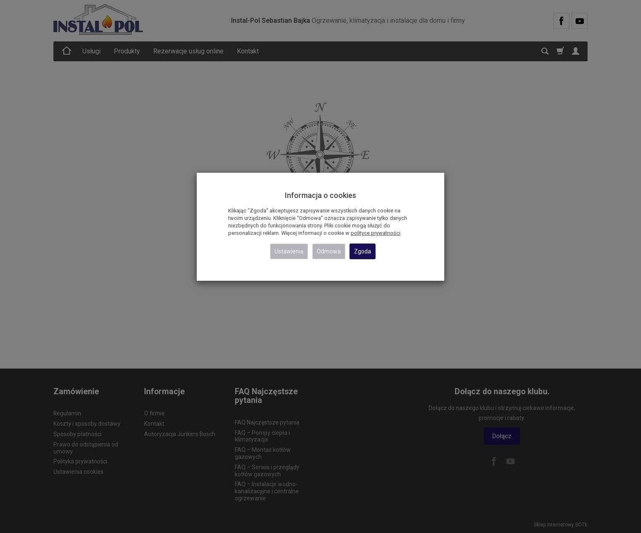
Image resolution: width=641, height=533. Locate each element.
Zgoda (362, 251)
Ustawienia (289, 251)
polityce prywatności (375, 233)
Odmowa (329, 251)
